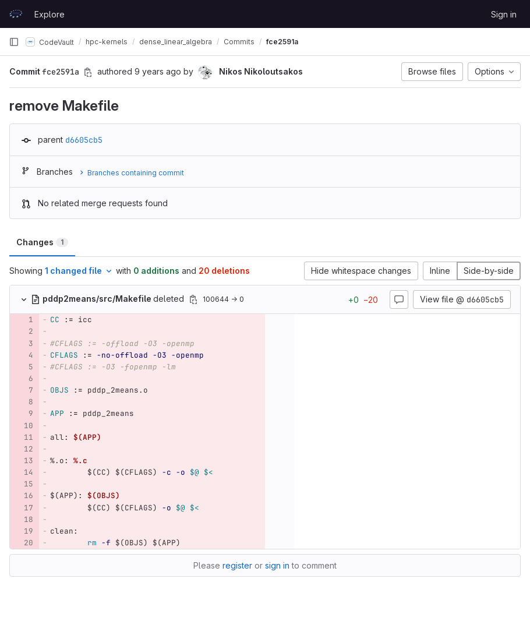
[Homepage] (15, 14)
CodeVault (50, 42)
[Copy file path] (193, 299)
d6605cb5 (84, 140)
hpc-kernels (107, 41)
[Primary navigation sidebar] (14, 42)
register (237, 565)
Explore (49, 14)
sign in (277, 565)
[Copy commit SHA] (88, 72)
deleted (108, 299)
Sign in (504, 14)
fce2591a (282, 41)
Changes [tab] (42, 242)
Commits (239, 41)
